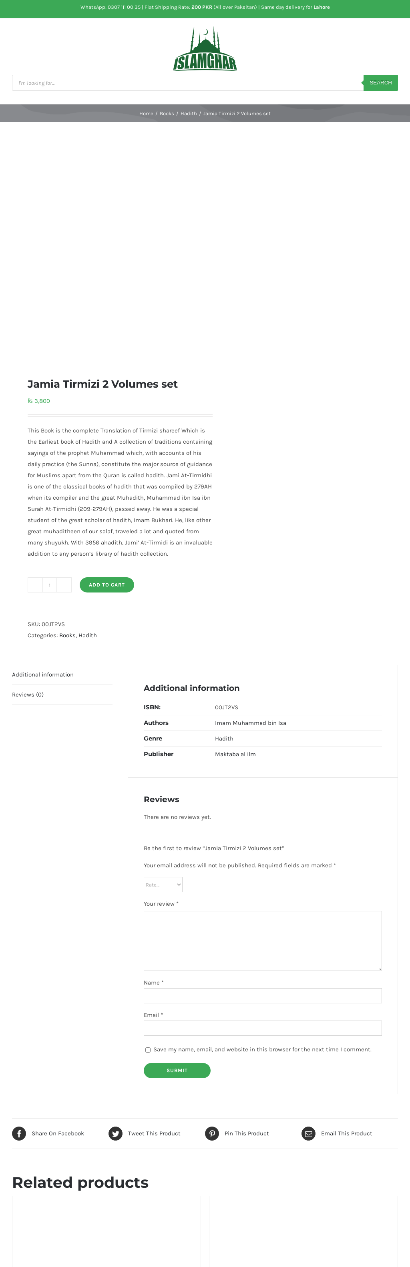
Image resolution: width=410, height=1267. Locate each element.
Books (67, 635)
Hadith (87, 635)
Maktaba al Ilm (235, 754)
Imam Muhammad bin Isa (250, 723)
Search (381, 83)
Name (154, 982)
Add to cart (107, 585)
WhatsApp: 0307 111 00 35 (110, 7)
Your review (161, 903)
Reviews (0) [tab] (28, 694)
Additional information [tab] (43, 674)
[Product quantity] (49, 585)
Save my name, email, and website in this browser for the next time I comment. (262, 1049)
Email (153, 1015)
